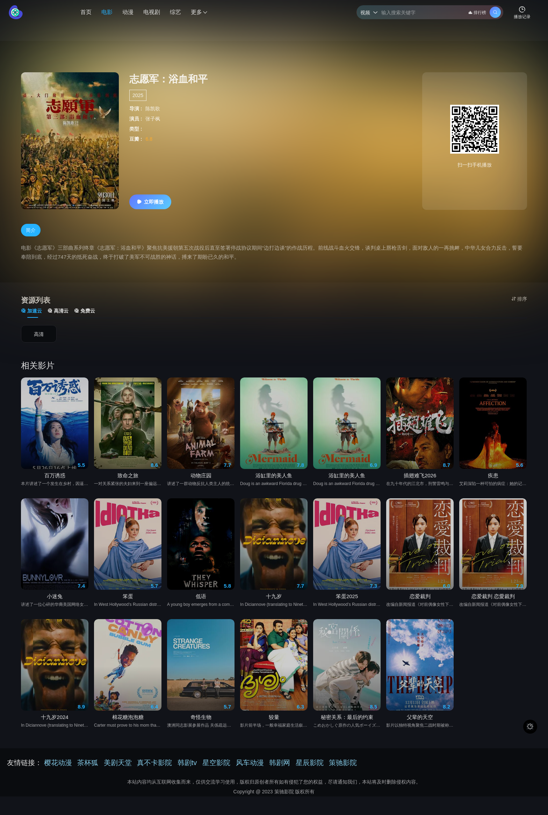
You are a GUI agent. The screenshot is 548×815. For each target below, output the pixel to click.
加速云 (31, 311)
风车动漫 (250, 762)
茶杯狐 (87, 762)
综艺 (175, 12)
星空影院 (216, 762)
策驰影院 (343, 762)
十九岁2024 (54, 723)
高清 (39, 335)
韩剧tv (187, 762)
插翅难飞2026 (420, 482)
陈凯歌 (152, 108)
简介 (31, 231)
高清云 (58, 311)
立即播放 (150, 202)
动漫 (128, 12)
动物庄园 (200, 482)
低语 (201, 602)
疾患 (493, 482)
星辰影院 (310, 762)
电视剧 (151, 12)
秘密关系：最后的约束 (347, 723)
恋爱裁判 (420, 602)
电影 (107, 12)
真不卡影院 (154, 762)
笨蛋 (128, 602)
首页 (86, 12)
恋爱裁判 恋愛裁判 (493, 602)
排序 (519, 299)
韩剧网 (279, 762)
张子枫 (152, 119)
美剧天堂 (118, 762)
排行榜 (477, 12)
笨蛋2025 (347, 602)
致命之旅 (127, 482)
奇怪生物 (200, 723)
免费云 (84, 311)
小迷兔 (55, 602)
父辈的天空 (420, 723)
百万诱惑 (54, 482)
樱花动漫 (58, 762)
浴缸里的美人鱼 (273, 482)
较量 (274, 723)
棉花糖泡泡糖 (128, 723)
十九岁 (274, 602)
